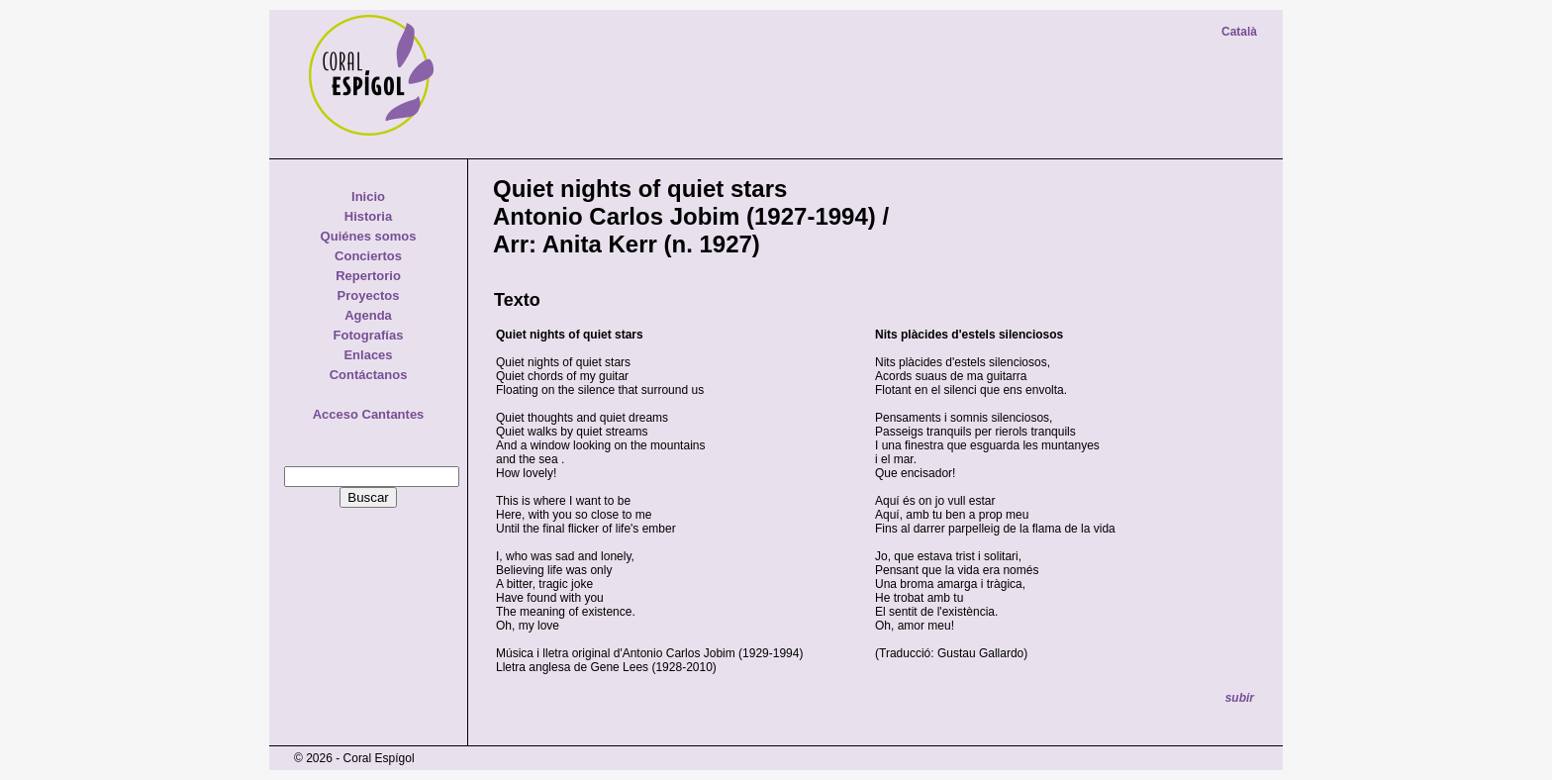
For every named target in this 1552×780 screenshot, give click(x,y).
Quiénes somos (369, 236)
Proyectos (369, 295)
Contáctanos (369, 374)
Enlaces (367, 354)
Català (1239, 32)
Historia (368, 216)
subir (1239, 698)
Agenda (368, 315)
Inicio (368, 196)
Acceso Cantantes (369, 414)
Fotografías (369, 335)
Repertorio (368, 275)
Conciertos (368, 255)
